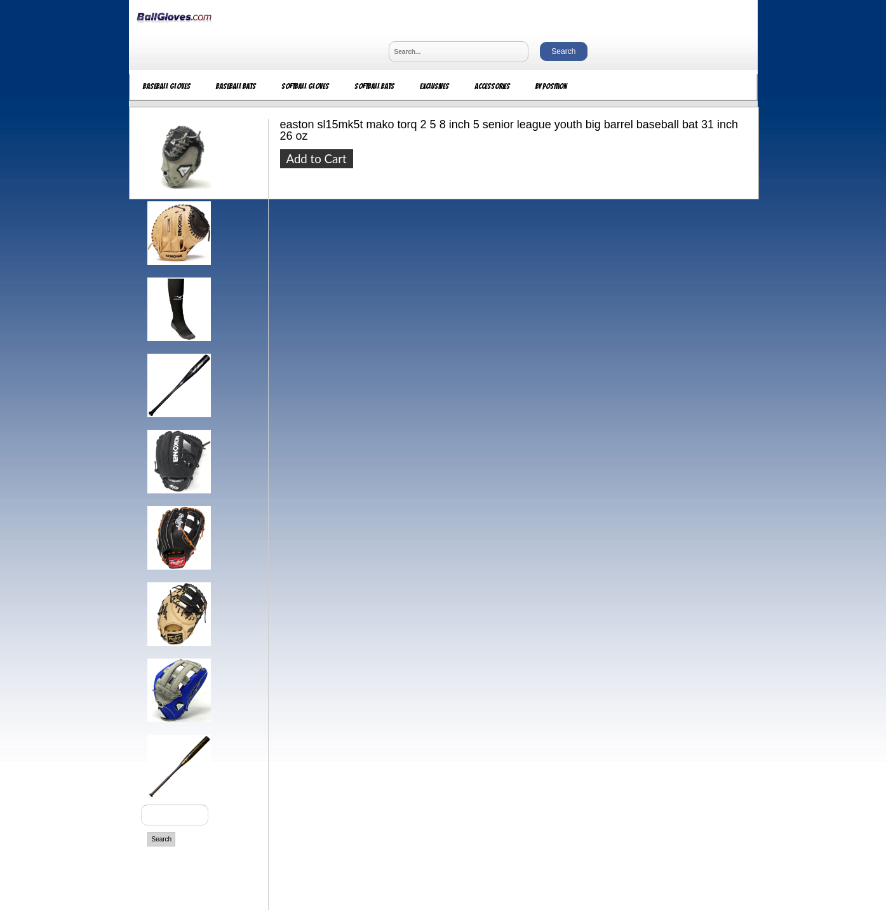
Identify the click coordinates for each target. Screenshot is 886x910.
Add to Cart (316, 159)
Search (162, 839)
